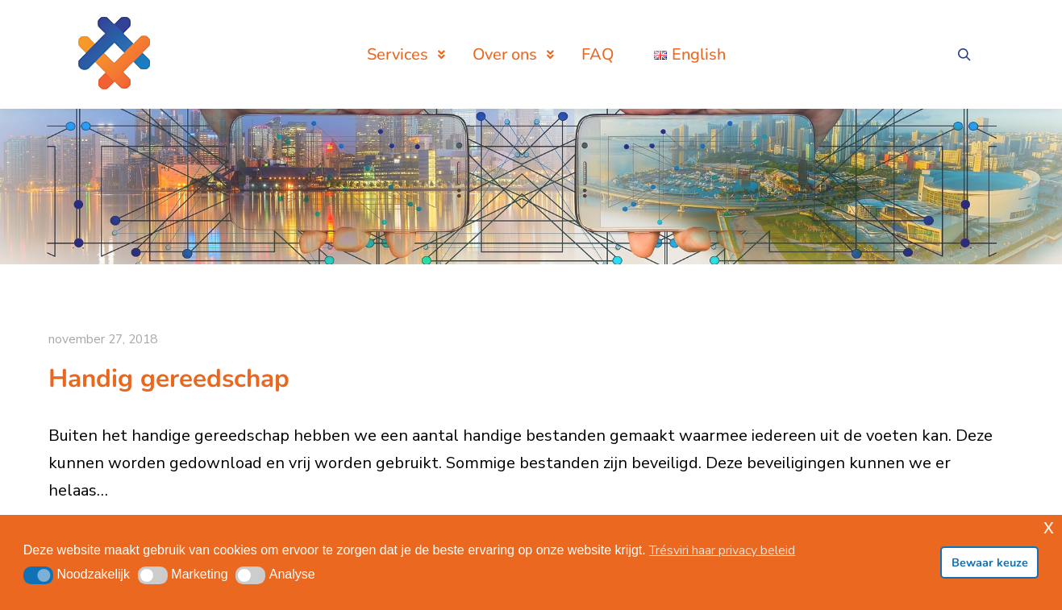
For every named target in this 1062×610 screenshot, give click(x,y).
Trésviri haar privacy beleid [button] (722, 550)
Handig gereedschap (168, 378)
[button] (38, 575)
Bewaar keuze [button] (990, 562)
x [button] (1048, 526)
